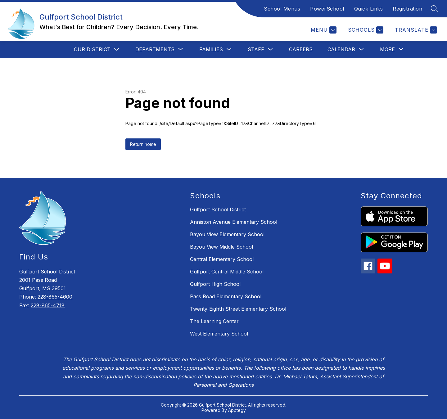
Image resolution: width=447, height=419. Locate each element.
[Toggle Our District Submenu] (116, 49)
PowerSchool (327, 9)
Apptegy (237, 410)
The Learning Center (214, 321)
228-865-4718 (48, 305)
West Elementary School (219, 334)
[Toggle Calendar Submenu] (361, 49)
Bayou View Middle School (221, 247)
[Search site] (434, 8)
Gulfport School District (218, 209)
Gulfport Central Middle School (227, 271)
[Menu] (322, 30)
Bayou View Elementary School (227, 234)
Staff (256, 49)
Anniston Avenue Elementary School (233, 222)
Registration (407, 9)
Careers (301, 49)
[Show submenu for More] (387, 49)
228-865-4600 (55, 297)
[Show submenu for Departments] (154, 49)
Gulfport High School (215, 284)
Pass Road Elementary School (225, 296)
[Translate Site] (415, 30)
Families (211, 49)
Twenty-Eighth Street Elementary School (238, 309)
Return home (143, 144)
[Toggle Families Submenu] (229, 49)
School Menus (282, 9)
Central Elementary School (222, 259)
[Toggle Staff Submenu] (270, 49)
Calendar (341, 49)
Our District (92, 49)
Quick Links (368, 9)
